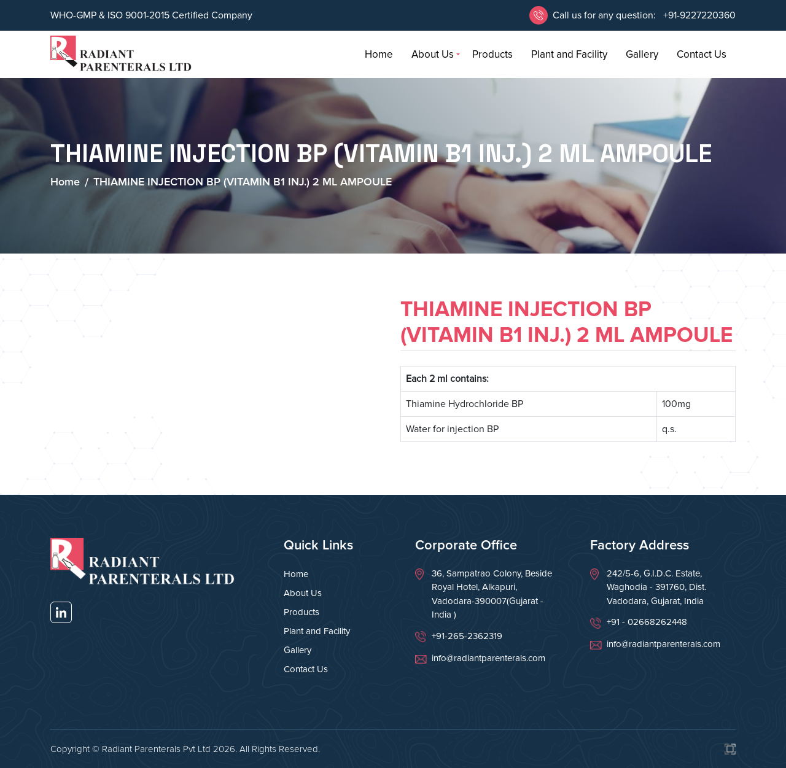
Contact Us (701, 54)
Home (379, 54)
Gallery (642, 54)
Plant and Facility (569, 54)
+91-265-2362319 (467, 636)
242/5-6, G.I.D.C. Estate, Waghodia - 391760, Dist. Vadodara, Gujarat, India (656, 587)
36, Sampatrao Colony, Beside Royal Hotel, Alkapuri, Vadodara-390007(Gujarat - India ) (492, 594)
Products (492, 54)
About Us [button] (432, 54)
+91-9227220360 (698, 15)
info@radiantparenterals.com (488, 658)
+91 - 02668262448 (647, 621)
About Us (303, 593)
